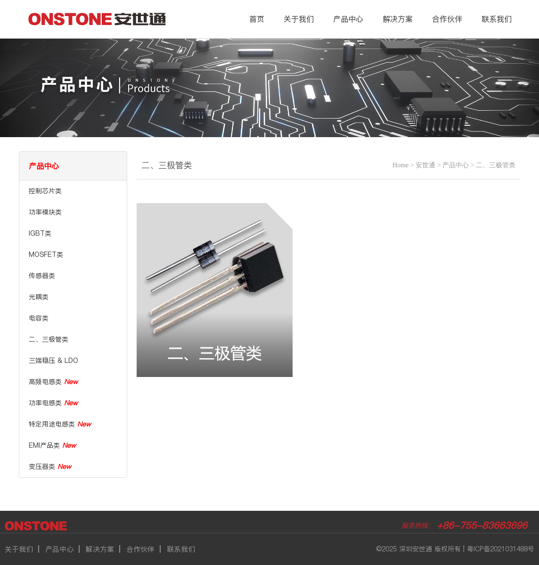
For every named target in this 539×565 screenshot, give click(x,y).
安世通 (425, 165)
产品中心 (348, 19)
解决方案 (398, 19)
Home (400, 165)
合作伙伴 (447, 19)
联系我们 (497, 19)
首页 (256, 19)
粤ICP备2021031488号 (500, 549)
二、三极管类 (495, 165)
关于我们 (299, 19)
